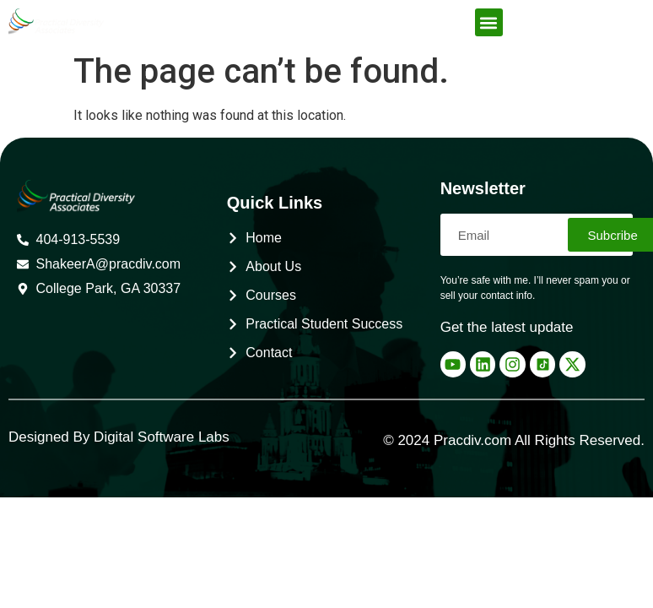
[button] (489, 22)
